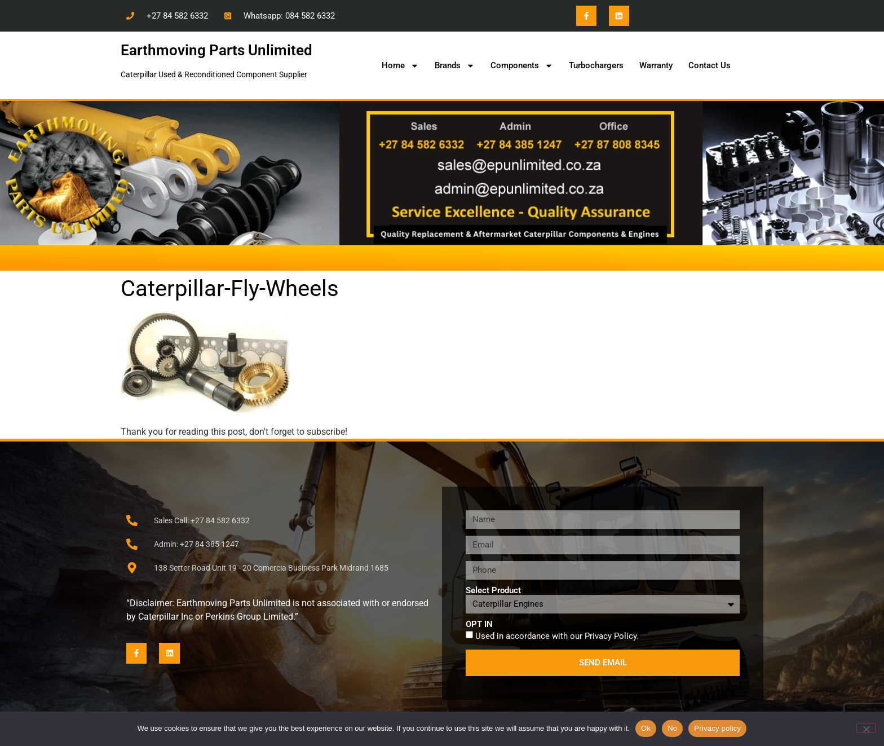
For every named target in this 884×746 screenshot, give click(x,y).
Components (521, 66)
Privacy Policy (611, 635)
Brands (455, 66)
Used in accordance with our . (557, 635)
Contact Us (709, 65)
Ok (646, 728)
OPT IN (479, 624)
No (672, 728)
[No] (866, 728)
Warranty (656, 65)
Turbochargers (596, 65)
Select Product (493, 590)
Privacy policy (717, 728)
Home (400, 66)
